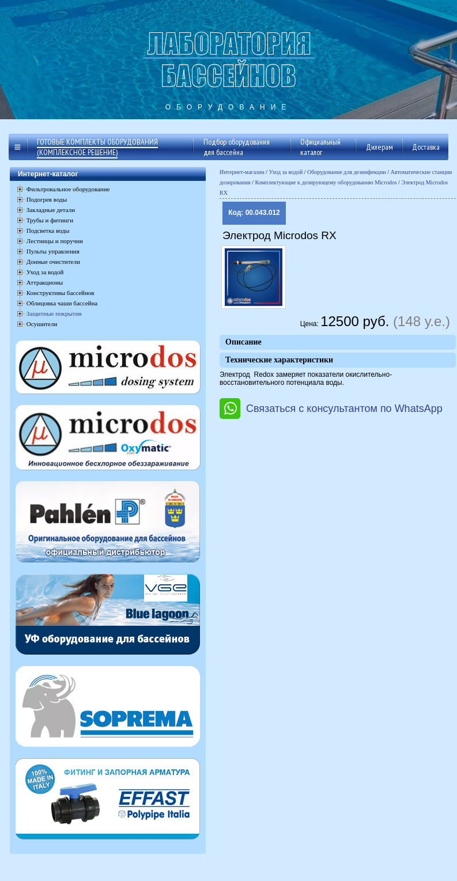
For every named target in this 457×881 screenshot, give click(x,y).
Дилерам (379, 147)
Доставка (426, 147)
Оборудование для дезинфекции (346, 172)
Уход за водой (286, 172)
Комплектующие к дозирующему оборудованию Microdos (326, 182)
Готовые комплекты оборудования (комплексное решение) (97, 147)
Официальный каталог (320, 147)
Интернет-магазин (242, 172)
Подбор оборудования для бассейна (236, 147)
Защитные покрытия (54, 313)
